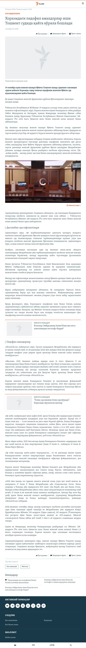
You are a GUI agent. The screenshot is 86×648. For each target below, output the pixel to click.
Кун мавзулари (12, 14)
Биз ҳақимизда (11, 620)
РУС (33, 645)
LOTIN (52, 645)
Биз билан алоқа (11, 625)
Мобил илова (10, 637)
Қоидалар (48, 620)
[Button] (42, 34)
